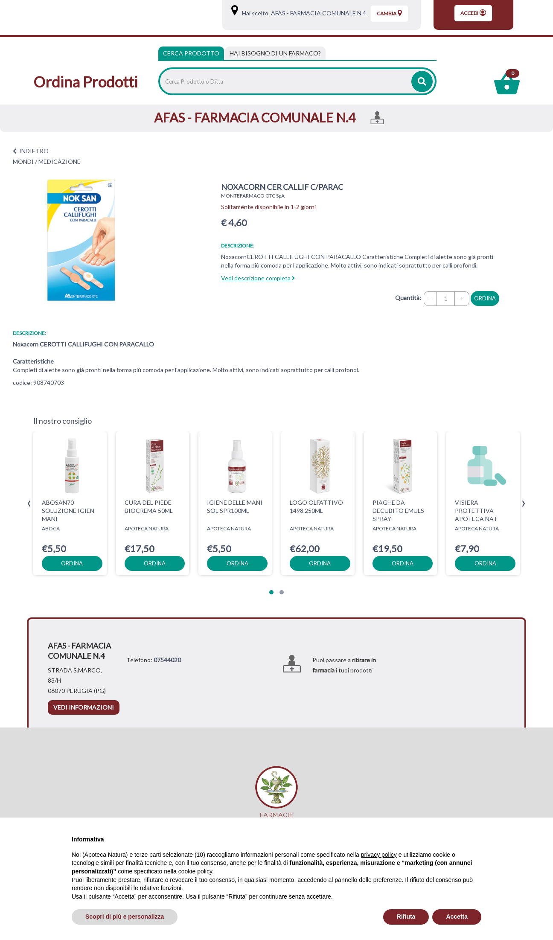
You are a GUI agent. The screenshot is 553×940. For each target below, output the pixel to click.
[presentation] (29, 503)
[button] (271, 592)
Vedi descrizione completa (258, 278)
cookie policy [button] (195, 871)
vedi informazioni (83, 707)
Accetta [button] (457, 916)
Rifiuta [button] (406, 916)
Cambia (389, 13)
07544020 (167, 660)
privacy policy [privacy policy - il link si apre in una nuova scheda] (379, 854)
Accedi (473, 12)
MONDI (23, 161)
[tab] (275, 53)
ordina (485, 298)
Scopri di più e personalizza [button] (124, 916)
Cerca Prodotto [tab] (191, 53)
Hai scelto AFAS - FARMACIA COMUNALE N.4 (302, 13)
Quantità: (408, 297)
